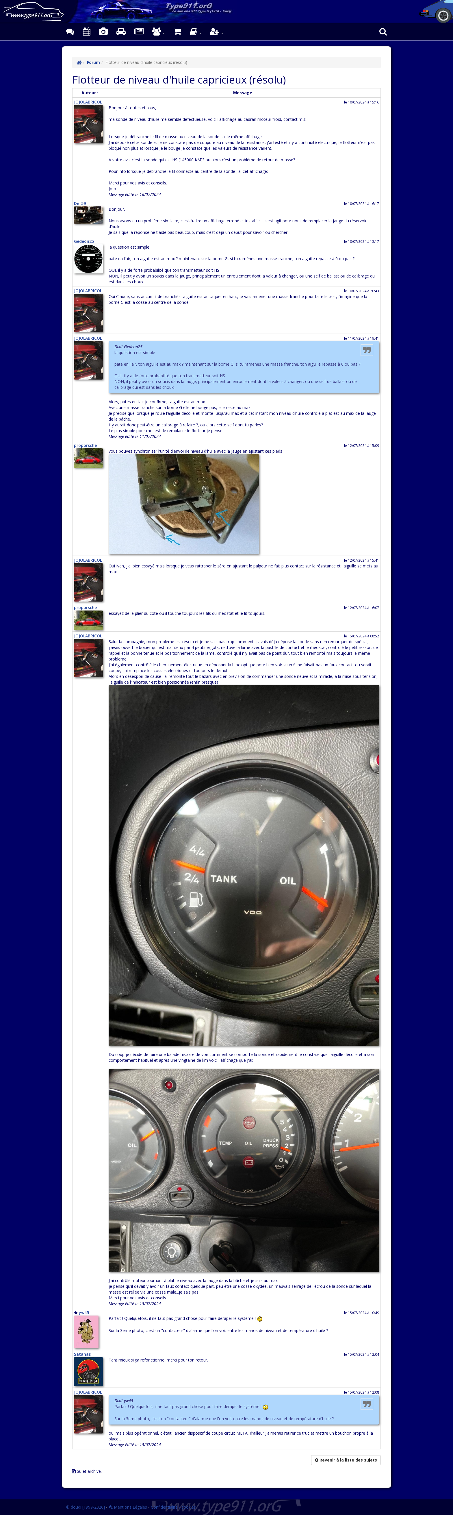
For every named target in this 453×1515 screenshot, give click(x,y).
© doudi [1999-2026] (85, 1507)
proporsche (85, 445)
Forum (93, 62)
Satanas (82, 1354)
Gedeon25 (84, 241)
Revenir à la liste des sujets (346, 1460)
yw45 (84, 1312)
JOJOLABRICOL (88, 102)
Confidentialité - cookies (173, 1507)
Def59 (80, 203)
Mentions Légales (128, 1507)
